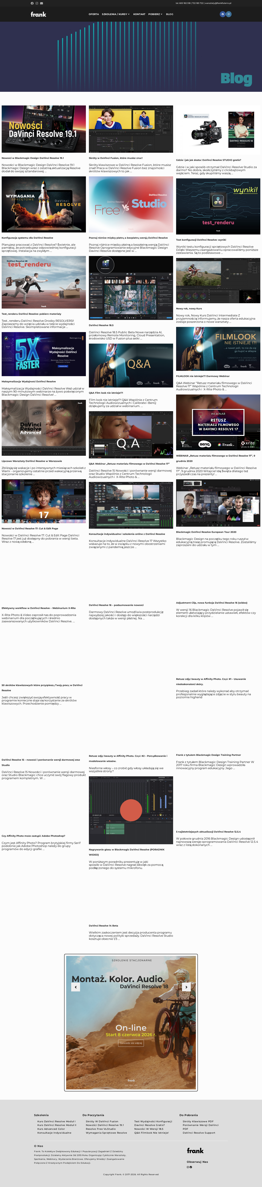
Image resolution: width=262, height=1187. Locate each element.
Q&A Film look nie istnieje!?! (106, 392)
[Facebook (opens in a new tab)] (33, 4)
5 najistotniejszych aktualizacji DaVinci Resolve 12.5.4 (208, 831)
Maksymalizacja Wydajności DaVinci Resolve (29, 381)
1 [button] (126, 1085)
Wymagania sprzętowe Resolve (106, 1132)
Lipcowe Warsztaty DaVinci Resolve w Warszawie (32, 461)
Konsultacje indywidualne (54, 1132)
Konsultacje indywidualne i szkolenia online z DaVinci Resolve (127, 534)
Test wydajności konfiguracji (153, 1121)
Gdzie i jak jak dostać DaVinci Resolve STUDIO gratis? (208, 160)
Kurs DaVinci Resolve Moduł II (56, 1125)
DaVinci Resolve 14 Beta (103, 925)
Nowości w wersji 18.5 (148, 1128)
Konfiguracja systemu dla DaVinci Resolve (27, 237)
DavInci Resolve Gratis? (149, 1125)
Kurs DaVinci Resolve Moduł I (56, 1121)
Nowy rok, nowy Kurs (189, 308)
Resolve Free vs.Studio (101, 1128)
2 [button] (131, 1085)
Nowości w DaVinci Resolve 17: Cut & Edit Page (30, 528)
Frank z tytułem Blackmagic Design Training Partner (208, 754)
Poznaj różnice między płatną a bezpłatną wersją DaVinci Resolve (128, 237)
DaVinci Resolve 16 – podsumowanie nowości (116, 605)
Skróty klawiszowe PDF (198, 1121)
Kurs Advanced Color (51, 1128)
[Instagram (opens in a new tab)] (37, 4)
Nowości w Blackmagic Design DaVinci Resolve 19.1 (33, 158)
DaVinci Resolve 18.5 (101, 325)
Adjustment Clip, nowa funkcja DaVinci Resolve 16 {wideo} (211, 602)
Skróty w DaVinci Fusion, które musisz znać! (116, 158)
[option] (131, 1022)
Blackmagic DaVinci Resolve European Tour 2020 (206, 532)
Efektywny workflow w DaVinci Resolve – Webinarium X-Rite (39, 608)
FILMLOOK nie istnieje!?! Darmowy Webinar (203, 376)
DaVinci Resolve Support (199, 1132)
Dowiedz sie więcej (131, 1042)
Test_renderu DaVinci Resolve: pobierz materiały (31, 313)
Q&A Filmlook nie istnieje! (151, 1132)
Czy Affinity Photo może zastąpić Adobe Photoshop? (33, 835)
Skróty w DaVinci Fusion (102, 1121)
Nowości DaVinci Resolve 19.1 (105, 1125)
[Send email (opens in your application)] (41, 4)
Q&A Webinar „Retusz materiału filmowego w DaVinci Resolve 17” (129, 463)
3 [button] (136, 1085)
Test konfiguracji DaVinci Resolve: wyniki (201, 239)
